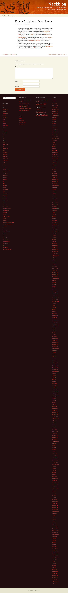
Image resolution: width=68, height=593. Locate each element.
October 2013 (55, 392)
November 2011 (55, 437)
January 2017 (54, 317)
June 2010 (54, 470)
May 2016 (54, 332)
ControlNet (5, 133)
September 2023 (55, 162)
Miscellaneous (5, 189)
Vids (3, 245)
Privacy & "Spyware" (6, 216)
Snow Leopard (5, 230)
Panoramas (5, 204)
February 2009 (55, 501)
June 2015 (54, 354)
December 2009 (55, 482)
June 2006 (54, 563)
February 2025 (55, 129)
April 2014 (54, 381)
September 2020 (55, 231)
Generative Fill (5, 154)
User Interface (5, 243)
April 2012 (54, 427)
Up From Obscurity (6, 241)
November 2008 (55, 507)
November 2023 (55, 158)
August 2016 (54, 326)
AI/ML (4, 119)
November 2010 (55, 460)
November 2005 (55, 577)
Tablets (4, 233)
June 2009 (54, 493)
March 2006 (54, 569)
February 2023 (55, 175)
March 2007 (54, 546)
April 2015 (54, 358)
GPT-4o (4, 164)
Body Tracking (5, 125)
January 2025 (54, 131)
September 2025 (55, 115)
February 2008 (55, 524)
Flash (4, 150)
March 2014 (54, 383)
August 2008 (54, 513)
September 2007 (55, 534)
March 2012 (54, 429)
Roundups (4, 220)
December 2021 (55, 202)
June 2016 (54, 330)
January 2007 (54, 550)
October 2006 (55, 555)
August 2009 (54, 489)
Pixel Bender (5, 212)
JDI (3, 181)
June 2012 (54, 424)
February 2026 (55, 105)
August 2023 (54, 163)
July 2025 (54, 119)
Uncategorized (27, 23)
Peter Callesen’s (37, 47)
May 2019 (54, 262)
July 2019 (54, 259)
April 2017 (54, 311)
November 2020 (55, 228)
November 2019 (55, 251)
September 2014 (55, 371)
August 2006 (54, 559)
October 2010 (55, 462)
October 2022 (55, 183)
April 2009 (54, 497)
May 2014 (54, 379)
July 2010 (54, 468)
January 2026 (54, 107)
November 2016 (55, 321)
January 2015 (54, 363)
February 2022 (55, 198)
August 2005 (54, 583)
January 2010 (54, 480)
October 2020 (55, 229)
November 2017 (55, 297)
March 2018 (54, 290)
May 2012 (54, 425)
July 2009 (54, 491)
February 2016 (55, 338)
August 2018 (54, 280)
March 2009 (54, 499)
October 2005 (55, 579)
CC (3, 129)
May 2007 (54, 542)
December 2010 (55, 458)
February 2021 (55, 222)
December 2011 (55, 435)
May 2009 (54, 495)
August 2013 (54, 396)
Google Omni (5, 158)
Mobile (4, 191)
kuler (4, 183)
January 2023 (54, 177)
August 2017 (54, 303)
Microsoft (4, 187)
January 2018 (54, 293)
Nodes (4, 202)
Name (16, 81)
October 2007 (55, 532)
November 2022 (55, 181)
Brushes (4, 127)
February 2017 (55, 315)
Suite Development (6, 231)
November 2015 (55, 344)
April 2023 (54, 171)
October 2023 (55, 160)
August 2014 (54, 373)
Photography (5, 206)
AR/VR (4, 121)
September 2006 (55, 557)
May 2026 (54, 99)
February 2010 (55, 478)
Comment (17, 66)
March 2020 (54, 243)
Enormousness (5, 148)
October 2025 (55, 113)
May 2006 (54, 565)
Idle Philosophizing (6, 169)
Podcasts (4, 214)
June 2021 (54, 214)
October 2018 (55, 276)
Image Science (5, 173)
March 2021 (54, 220)
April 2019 (54, 264)
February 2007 (55, 548)
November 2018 (55, 274)
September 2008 (55, 511)
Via (48, 34)
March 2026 (54, 103)
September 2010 (55, 464)
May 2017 (54, 309)
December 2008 (55, 505)
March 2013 (54, 406)
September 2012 (55, 418)
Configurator (5, 131)
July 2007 (54, 538)
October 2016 (55, 323)
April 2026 (54, 101)
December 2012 (55, 412)
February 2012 (55, 431)
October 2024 (55, 136)
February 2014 (55, 385)
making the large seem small (34, 40)
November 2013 (55, 391)
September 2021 (55, 208)
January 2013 (54, 410)
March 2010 (54, 476)
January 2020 (54, 247)
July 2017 (54, 305)
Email (16, 84)
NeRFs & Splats (5, 200)
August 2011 (54, 443)
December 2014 (55, 365)
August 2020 (54, 233)
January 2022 (54, 200)
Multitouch (5, 197)
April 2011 (54, 451)
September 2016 (55, 325)
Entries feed (21, 120)
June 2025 (54, 121)
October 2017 (55, 299)
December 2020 (55, 226)
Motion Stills (5, 193)
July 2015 (54, 352)
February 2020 (55, 245)
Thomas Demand (21, 37)
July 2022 (54, 189)
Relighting (4, 218)
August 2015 (54, 350)
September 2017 (55, 301)
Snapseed (5, 226)
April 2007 (54, 544)
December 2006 (55, 552)
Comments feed (22, 122)
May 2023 (54, 169)
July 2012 (54, 422)
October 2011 (55, 439)
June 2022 (54, 191)
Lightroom (5, 185)
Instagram (4, 177)
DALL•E (4, 140)
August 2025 (54, 117)
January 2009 (54, 503)
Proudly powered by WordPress (34, 590)
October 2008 (55, 509)
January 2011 (54, 456)
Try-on (4, 235)
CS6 (3, 138)
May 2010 (54, 472)
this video (31, 34)
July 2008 (54, 515)
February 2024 (55, 152)
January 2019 (54, 270)
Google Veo (5, 162)
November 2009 (55, 484)
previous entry (34, 35)
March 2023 (54, 173)
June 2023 (54, 167)
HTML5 (4, 165)
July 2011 (54, 445)
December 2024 (55, 132)
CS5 (3, 136)
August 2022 (54, 187)
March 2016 (54, 336)
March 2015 (54, 359)
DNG (3, 146)
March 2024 (54, 150)
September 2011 (55, 441)
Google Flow (5, 156)
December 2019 (55, 249)
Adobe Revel (5, 113)
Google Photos (5, 160)
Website (17, 86)
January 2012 (54, 433)
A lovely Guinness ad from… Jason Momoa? (41, 104)
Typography (5, 237)
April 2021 (54, 218)
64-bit (4, 107)
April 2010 (54, 474)
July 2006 (54, 561)
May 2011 (54, 449)
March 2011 (54, 453)
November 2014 (55, 367)
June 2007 (54, 540)
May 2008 (54, 519)
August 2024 (54, 140)
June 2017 (54, 307)
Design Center (5, 144)
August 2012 (54, 420)
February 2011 (55, 455)
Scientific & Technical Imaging (8, 222)
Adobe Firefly (5, 109)
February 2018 (55, 292)
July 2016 (54, 328)
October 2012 (55, 416)
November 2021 (55, 204)
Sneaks (4, 228)
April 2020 (54, 241)
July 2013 (54, 398)
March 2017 (54, 313)
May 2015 (54, 356)
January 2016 (54, 340)
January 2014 (54, 387)
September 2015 (55, 348)
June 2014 (54, 377)
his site (45, 34)
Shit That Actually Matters (7, 224)
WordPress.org (22, 124)
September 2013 (55, 394)
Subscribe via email (5, 15)
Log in (20, 118)
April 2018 (54, 288)
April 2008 (54, 521)
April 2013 (54, 404)
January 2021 (54, 224)
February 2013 (55, 408)
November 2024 (55, 134)
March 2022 (54, 196)
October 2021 (55, 206)
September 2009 (55, 488)
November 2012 (55, 414)
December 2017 (55, 295)
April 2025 (54, 125)
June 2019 (54, 261)
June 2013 (54, 400)
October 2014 (55, 369)
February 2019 (55, 268)
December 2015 (55, 342)
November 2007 (55, 530)
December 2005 (55, 575)
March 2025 (54, 127)
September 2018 (55, 278)
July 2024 (54, 142)
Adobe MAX (5, 111)
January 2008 (54, 526)
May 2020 (54, 239)
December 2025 (55, 109)
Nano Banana (5, 198)
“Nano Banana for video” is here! (25, 108)
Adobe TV (4, 115)
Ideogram (4, 167)
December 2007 (55, 528)
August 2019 (54, 257)
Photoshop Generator (7, 208)
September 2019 (55, 255)
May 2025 (54, 123)
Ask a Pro (4, 123)
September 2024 (55, 138)
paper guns (45, 44)
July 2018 (54, 282)
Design (4, 142)
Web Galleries (5, 247)
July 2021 (54, 212)
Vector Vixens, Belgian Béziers (9, 54)
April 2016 (54, 334)
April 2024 (54, 148)
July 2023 (54, 165)
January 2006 (54, 573)
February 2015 (55, 361)
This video (31, 29)
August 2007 (54, 536)
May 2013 (54, 402)
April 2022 (54, 195)
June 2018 (54, 284)
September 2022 (55, 185)
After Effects (5, 117)
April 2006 (54, 567)
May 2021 (54, 216)
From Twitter (5, 152)
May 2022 (54, 193)
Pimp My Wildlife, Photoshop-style (57, 54)
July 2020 (54, 235)
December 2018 (55, 272)
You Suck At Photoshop (7, 249)
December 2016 (55, 319)
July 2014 (54, 375)
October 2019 (55, 253)
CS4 (3, 134)
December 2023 (55, 156)
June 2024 (54, 144)
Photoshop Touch (6, 210)
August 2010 (54, 466)
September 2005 (55, 581)
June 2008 (54, 517)
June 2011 (54, 447)
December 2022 (55, 179)
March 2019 (54, 266)
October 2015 (55, 346)
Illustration (5, 171)
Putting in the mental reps (24, 110)
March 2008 (54, 522)
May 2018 (54, 286)
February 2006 (55, 571)
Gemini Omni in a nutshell (24, 103)
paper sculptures (49, 46)
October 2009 (55, 486)
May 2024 (54, 146)
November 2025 (55, 111)
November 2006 (55, 554)
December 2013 (55, 389)
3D (3, 105)
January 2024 (54, 154)
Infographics (5, 175)
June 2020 (54, 237)
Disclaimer (14, 15)
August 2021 (54, 210)
